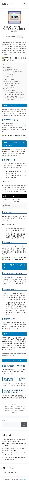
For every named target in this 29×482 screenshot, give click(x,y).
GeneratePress (22, 479)
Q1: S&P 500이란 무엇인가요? (14, 92)
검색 (3, 421)
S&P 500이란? (8, 67)
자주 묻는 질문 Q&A (9, 90)
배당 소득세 (10, 76)
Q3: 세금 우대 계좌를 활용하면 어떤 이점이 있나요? (15, 98)
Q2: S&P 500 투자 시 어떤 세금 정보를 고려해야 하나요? (15, 95)
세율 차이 (11, 74)
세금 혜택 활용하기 (11, 85)
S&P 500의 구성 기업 (12, 69)
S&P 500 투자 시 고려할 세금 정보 (13, 71)
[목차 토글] (23, 65)
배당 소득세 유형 (12, 78)
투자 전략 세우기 (11, 87)
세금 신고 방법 (10, 79)
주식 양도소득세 (11, 73)
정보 (15, 404)
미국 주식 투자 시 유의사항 (11, 81)
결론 (5, 89)
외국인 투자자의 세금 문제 (13, 83)
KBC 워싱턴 (7, 4)
